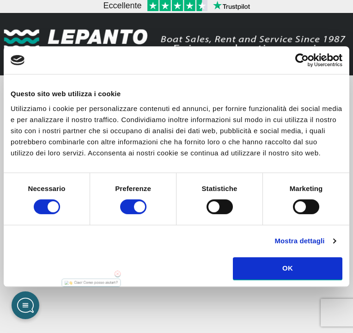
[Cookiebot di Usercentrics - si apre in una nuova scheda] (302, 60)
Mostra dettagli (299, 241)
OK (287, 268)
